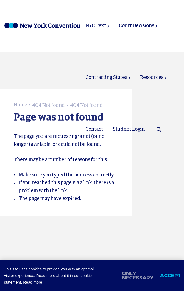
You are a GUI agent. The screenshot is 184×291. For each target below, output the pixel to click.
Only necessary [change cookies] (138, 275)
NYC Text (95, 25)
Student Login (129, 129)
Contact (94, 129)
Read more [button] (32, 282)
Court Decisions (136, 25)
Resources (151, 77)
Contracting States (106, 77)
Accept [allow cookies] (170, 275)
